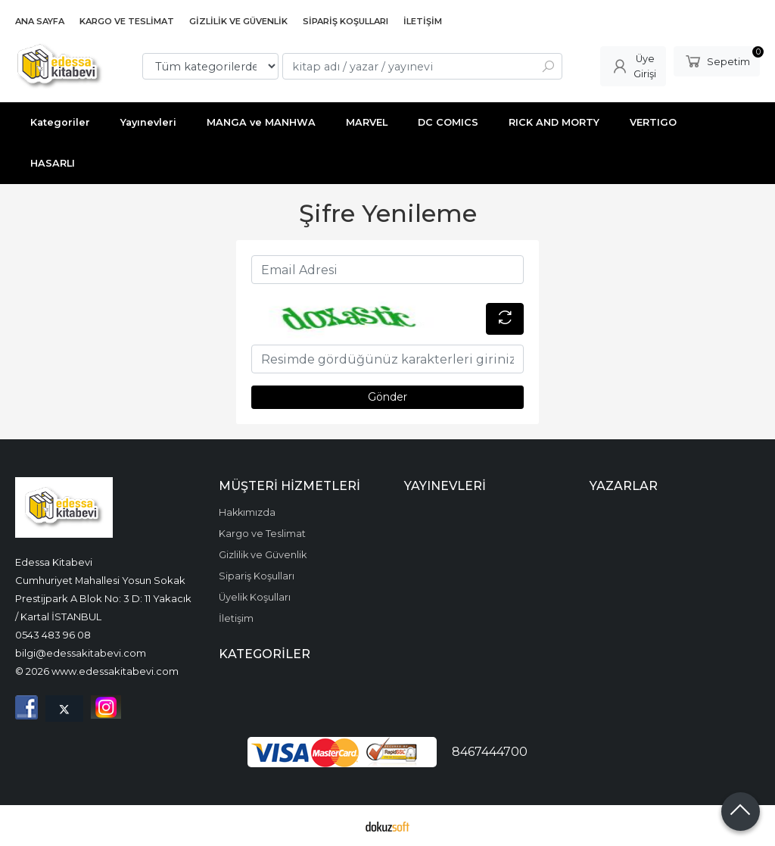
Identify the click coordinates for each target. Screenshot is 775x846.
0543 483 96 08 (53, 635)
